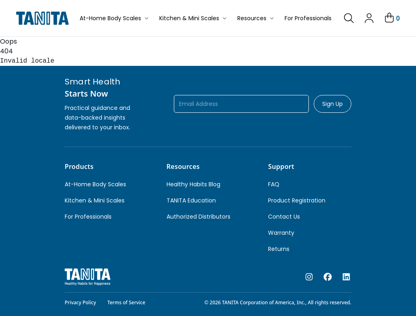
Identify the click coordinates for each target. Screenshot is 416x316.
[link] (349, 18)
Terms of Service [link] (127, 302)
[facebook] (328, 277)
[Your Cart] (391, 18)
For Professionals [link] (88, 217)
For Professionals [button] (308, 18)
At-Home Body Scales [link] (95, 184)
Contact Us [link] (284, 217)
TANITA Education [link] (191, 200)
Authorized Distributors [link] (198, 217)
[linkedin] (346, 277)
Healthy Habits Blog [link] (193, 184)
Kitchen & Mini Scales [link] (95, 200)
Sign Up (332, 104)
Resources (256, 18)
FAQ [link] (273, 184)
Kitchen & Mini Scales (193, 18)
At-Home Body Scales (115, 18)
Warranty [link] (281, 233)
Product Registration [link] (296, 200)
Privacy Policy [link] (80, 302)
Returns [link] (278, 249)
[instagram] (309, 277)
